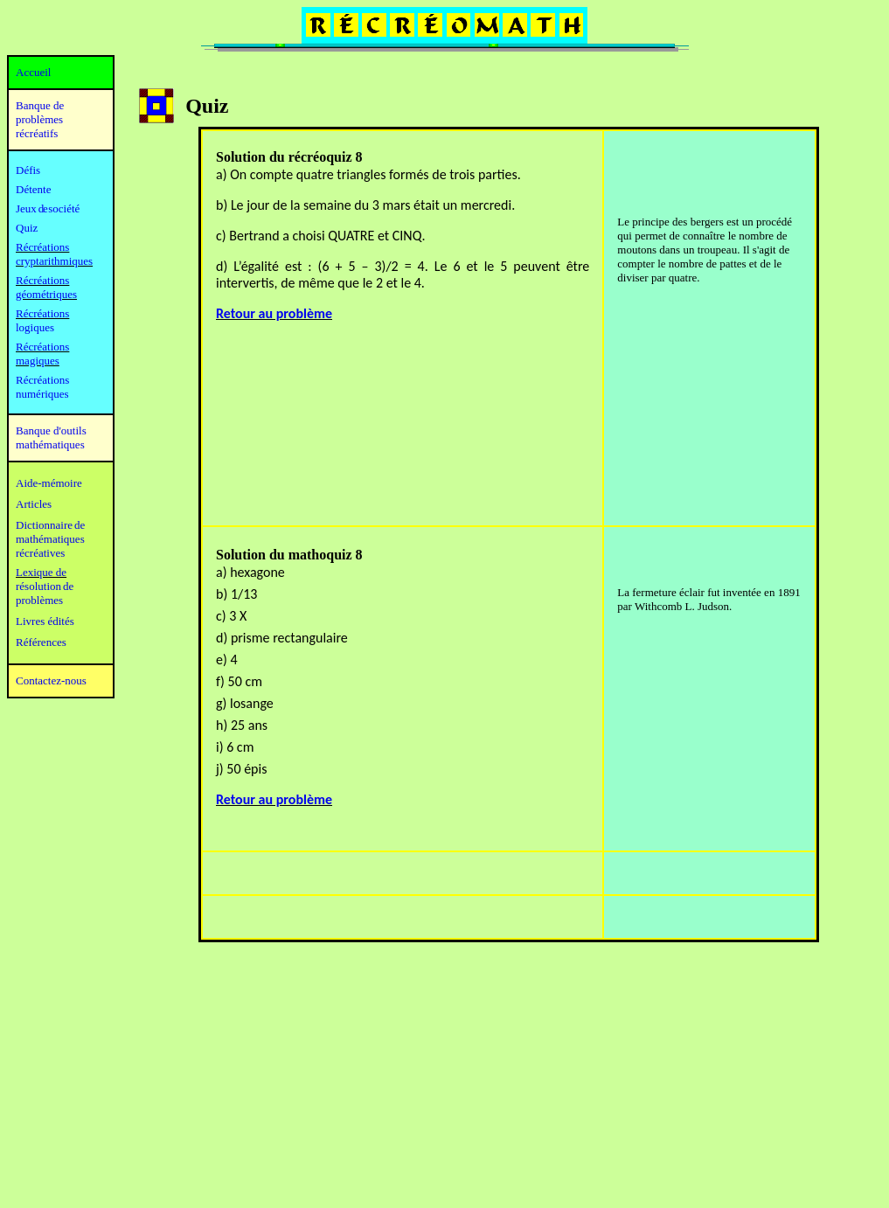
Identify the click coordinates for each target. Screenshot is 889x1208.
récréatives (40, 552)
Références (41, 642)
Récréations (42, 313)
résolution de (44, 586)
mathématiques (50, 538)
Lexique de (41, 572)
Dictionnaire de (50, 524)
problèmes (39, 600)
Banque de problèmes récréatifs (40, 119)
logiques (35, 327)
